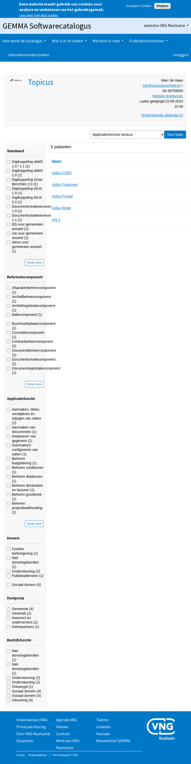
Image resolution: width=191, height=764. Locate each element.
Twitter (102, 719)
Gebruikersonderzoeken (28, 54)
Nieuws (62, 726)
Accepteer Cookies (138, 6)
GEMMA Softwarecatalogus (46, 26)
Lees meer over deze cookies (38, 15)
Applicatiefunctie (21, 399)
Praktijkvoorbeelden (146, 40)
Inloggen (181, 54)
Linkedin (103, 726)
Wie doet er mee (106, 40)
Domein (13, 538)
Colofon (20, 755)
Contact (63, 733)
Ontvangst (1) (22, 687)
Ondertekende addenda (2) (162, 115)
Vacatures (24, 740)
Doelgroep (15, 598)
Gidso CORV (62, 173)
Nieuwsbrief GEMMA (113, 740)
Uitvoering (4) (22, 700)
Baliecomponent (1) (27, 315)
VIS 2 (56, 220)
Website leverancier (167, 96)
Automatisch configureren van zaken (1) (25, 449)
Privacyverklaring (31, 726)
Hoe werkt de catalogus (22, 40)
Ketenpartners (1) (25, 627)
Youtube (103, 733)
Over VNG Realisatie (33, 733)
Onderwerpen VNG (32, 719)
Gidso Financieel (65, 185)
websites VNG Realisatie (164, 25)
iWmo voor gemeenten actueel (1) (27, 246)
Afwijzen (162, 6)
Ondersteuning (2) (26, 571)
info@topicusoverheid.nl (163, 86)
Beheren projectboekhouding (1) (27, 507)
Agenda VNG (66, 719)
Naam (56, 161)
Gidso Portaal (62, 196)
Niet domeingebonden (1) (25, 562)
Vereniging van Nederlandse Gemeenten (161, 729)
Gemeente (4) (22, 609)
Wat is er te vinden (67, 40)
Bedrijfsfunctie (19, 640)
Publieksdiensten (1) (28, 576)
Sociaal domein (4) (26, 585)
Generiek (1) (21, 613)
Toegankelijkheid (37, 755)
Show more (34, 262)
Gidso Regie (61, 208)
